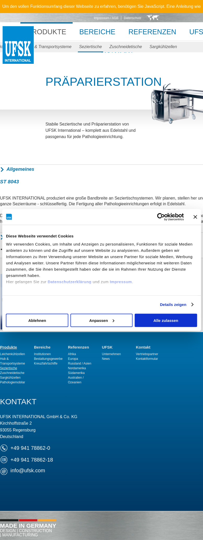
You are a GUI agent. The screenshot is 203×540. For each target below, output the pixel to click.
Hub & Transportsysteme (49, 46)
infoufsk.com (27, 470)
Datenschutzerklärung (69, 282)
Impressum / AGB (106, 18)
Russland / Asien (79, 363)
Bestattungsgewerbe (48, 359)
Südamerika (76, 373)
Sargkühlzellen (163, 46)
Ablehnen (37, 320)
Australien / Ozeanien (76, 380)
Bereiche (97, 32)
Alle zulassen (165, 320)
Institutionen (42, 354)
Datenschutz (132, 18)
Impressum (121, 282)
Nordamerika (77, 368)
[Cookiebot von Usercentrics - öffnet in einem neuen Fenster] (161, 217)
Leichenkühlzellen (12, 354)
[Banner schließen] (195, 217)
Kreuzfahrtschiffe (45, 363)
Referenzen (152, 32)
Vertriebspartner (147, 354)
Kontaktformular (147, 359)
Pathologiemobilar (12, 382)
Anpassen (101, 320)
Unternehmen (111, 354)
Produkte (46, 32)
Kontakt (143, 347)
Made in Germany (28, 529)
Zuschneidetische (125, 46)
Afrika (72, 354)
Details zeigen (173, 304)
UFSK (18, 50)
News (106, 359)
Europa (73, 359)
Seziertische (90, 46)
